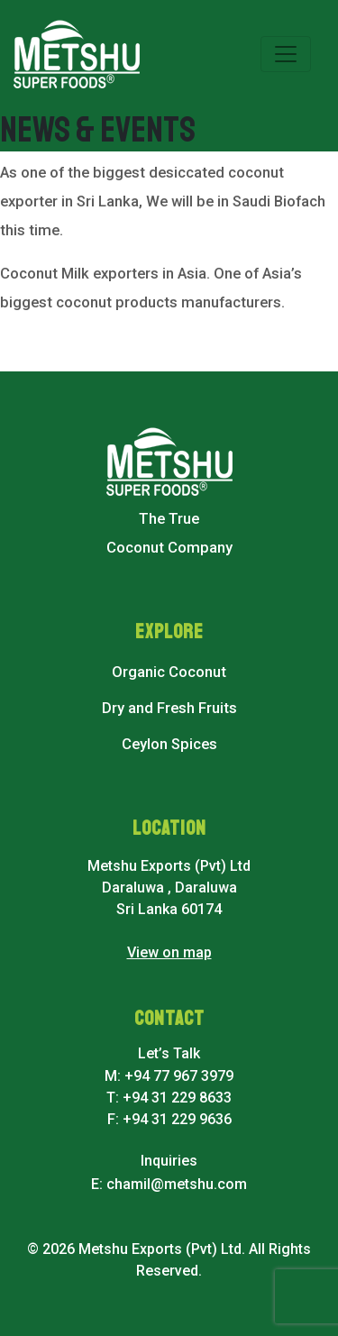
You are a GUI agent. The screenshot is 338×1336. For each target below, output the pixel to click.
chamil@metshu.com (176, 1184)
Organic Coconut (169, 672)
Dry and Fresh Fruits (169, 708)
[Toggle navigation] (285, 54)
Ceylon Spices (169, 744)
